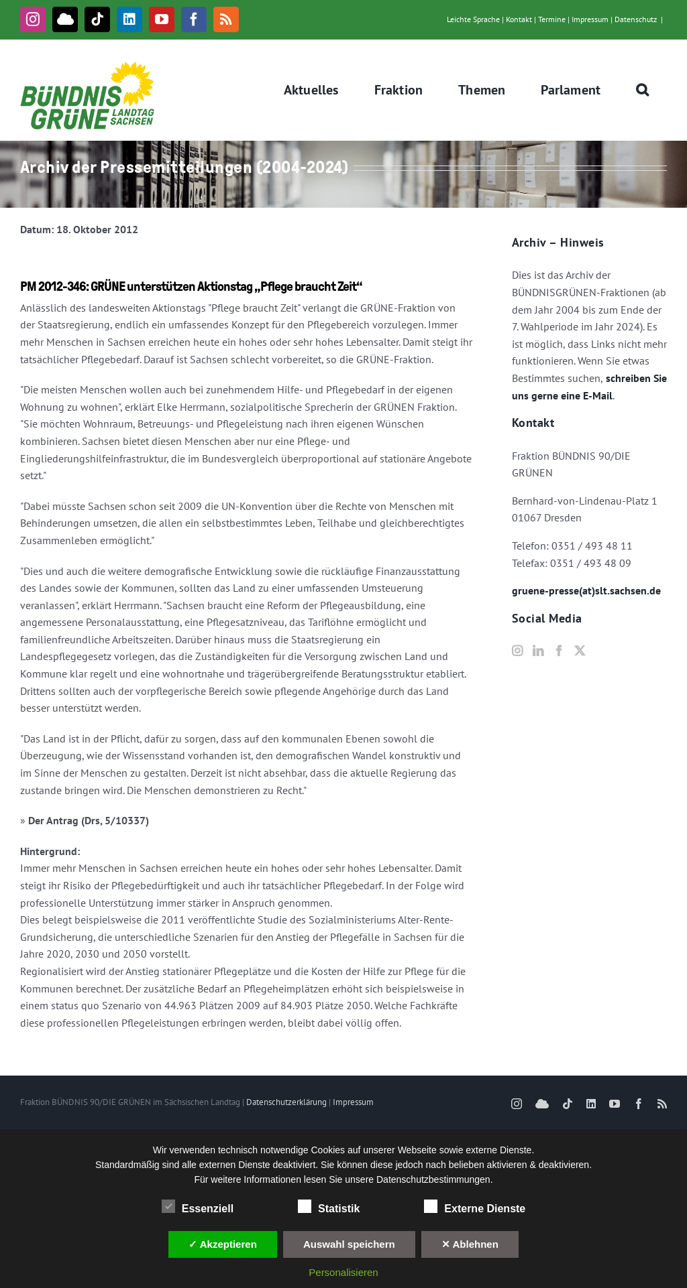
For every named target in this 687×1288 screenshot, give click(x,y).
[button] (643, 90)
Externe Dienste (474, 1207)
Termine (552, 19)
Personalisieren (343, 1272)
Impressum (590, 19)
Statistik (329, 1207)
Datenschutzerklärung (286, 1102)
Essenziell (197, 1207)
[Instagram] (517, 650)
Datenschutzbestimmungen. (434, 1179)
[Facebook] (558, 650)
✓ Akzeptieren (223, 1244)
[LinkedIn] (538, 650)
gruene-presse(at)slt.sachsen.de (586, 590)
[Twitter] (579, 650)
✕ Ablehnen (469, 1244)
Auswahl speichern (349, 1244)
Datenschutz (636, 19)
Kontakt (519, 19)
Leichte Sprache (473, 19)
